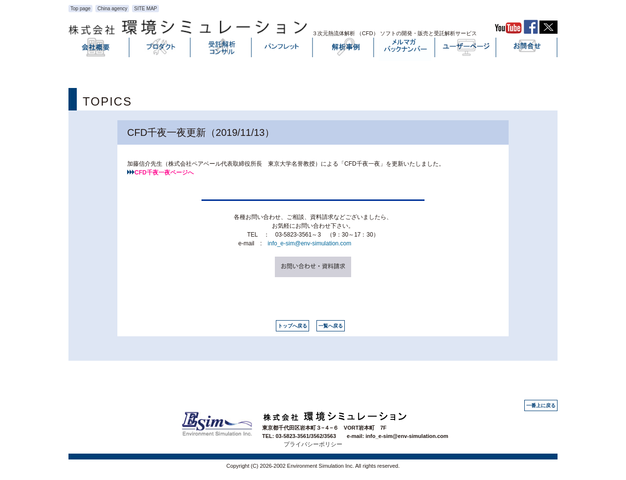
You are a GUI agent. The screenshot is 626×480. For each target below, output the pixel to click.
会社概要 (99, 49)
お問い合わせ (527, 49)
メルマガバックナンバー (405, 49)
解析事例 (343, 49)
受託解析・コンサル (221, 49)
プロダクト (160, 49)
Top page (80, 8)
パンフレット (282, 49)
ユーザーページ (466, 49)
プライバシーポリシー (313, 444)
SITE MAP (145, 8)
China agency (112, 8)
